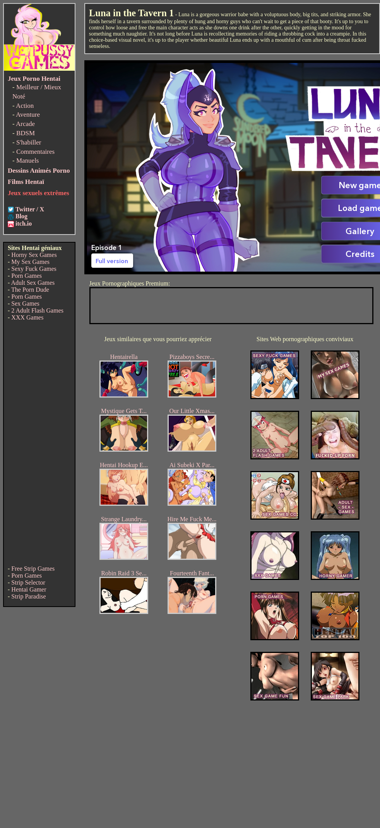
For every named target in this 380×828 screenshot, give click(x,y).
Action (25, 105)
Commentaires (35, 151)
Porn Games (26, 275)
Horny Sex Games (33, 255)
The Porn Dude (30, 289)
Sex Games (25, 303)
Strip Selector (28, 582)
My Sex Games (30, 261)
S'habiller (28, 142)
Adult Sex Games (33, 282)
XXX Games (27, 317)
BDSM (25, 133)
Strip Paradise (28, 596)
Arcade (25, 124)
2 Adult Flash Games (37, 310)
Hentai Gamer (28, 589)
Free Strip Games (33, 568)
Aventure (28, 114)
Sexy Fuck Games (33, 268)
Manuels (27, 160)
